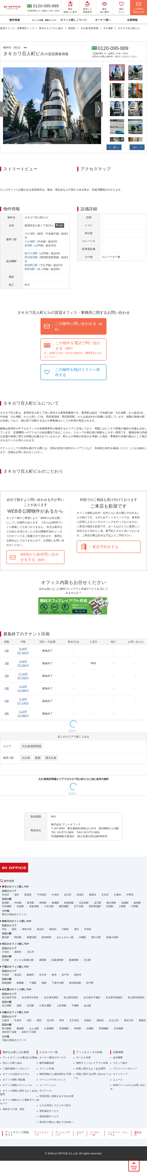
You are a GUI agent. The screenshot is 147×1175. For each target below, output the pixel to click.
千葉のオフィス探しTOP (15, 966)
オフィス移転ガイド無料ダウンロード (18, 1101)
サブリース (45, 1090)
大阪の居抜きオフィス (14, 1040)
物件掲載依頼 (46, 1063)
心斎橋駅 (49, 1028)
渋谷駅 (18, 902)
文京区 (105, 894)
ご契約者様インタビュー (16, 1068)
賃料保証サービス (49, 1111)
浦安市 (77, 974)
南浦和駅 (74, 960)
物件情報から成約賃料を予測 (55, 1074)
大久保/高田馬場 (31, 746)
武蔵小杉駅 (112, 937)
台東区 (117, 894)
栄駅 (19, 1005)
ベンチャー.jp (95, 1133)
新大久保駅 (31, 253)
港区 (16, 894)
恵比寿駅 (111, 902)
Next (99, 109)
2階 (7, 650)
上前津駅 (61, 1005)
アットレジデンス (62, 1133)
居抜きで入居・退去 (14, 1109)
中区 (4, 929)
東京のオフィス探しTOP (15, 886)
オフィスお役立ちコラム (16, 1074)
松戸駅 (90, 982)
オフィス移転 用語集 (14, 1079)
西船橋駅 (7, 982)
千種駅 (75, 1005)
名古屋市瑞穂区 (114, 997)
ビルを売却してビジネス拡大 (55, 1105)
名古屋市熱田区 (136, 997)
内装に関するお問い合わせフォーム (92, 1076)
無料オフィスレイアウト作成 (92, 1063)
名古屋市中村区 (30, 997)
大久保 (26, 757)
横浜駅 (5, 937)
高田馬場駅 (95, 906)
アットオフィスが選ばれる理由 (20, 1057)
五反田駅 (84, 902)
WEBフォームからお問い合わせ (127, 1087)
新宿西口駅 (31, 265)
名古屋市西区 (71, 997)
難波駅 (20, 1028)
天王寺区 (74, 1020)
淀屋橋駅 (64, 1028)
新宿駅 (28, 245)
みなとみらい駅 (65, 937)
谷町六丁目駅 (29, 1032)
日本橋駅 (7, 906)
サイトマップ (120, 1074)
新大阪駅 (7, 1028)
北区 (29, 1020)
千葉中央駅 (58, 982)
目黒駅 (109, 906)
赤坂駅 (20, 906)
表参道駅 (34, 906)
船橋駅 (20, 982)
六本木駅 (49, 906)
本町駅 (77, 1028)
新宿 (37, 757)
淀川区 (50, 1020)
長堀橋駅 (104, 1028)
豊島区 (92, 894)
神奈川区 (27, 929)
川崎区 (65, 929)
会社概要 (118, 1057)
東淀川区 (129, 1020)
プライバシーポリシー (125, 1068)
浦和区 (18, 951)
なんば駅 (34, 1028)
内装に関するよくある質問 (90, 1068)
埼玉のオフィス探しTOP (15, 943)
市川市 (42, 974)
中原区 (88, 929)
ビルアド (80, 1133)
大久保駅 (30, 233)
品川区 (67, 894)
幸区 (76, 929)
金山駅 (87, 1005)
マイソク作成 (46, 1068)
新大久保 (51, 757)
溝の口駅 (96, 937)
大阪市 (5, 1020)
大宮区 (5, 951)
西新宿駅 (30, 268)
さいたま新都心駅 (24, 960)
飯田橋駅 (64, 906)
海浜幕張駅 (75, 982)
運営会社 (138, 1133)
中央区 (55, 894)
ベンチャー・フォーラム (117, 1133)
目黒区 (80, 894)
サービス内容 (83, 1057)
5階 (7, 688)
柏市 (54, 974)
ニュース (118, 1079)
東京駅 (30, 902)
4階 (7, 675)
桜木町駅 (46, 937)
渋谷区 (5, 894)
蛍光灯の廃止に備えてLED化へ (56, 1122)
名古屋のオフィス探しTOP (16, 989)
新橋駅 (55, 902)
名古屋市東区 (51, 997)
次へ (135, 147)
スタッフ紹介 (120, 1063)
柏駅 (44, 982)
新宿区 (28, 894)
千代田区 (41, 894)
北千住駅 (79, 906)
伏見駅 (30, 1005)
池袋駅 (125, 902)
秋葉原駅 (69, 902)
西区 (14, 929)
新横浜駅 (32, 937)
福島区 (100, 1020)
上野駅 (122, 906)
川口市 (30, 951)
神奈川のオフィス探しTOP (16, 921)
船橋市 (30, 974)
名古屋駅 (7, 1005)
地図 (59, 225)
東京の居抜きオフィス (14, 914)
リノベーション (47, 1085)
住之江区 (114, 1020)
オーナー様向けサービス (52, 1057)
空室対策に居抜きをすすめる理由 (55, 1098)
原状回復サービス (49, 1116)
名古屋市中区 (9, 997)
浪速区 (88, 1020)
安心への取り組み (12, 1063)
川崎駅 (82, 937)
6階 (7, 713)
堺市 (61, 1020)
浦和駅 (42, 960)
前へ (115, 147)
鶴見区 (53, 929)
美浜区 (18, 974)
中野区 (130, 894)
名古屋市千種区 (91, 997)
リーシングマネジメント (52, 1079)
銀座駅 (137, 902)
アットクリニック (41, 1133)
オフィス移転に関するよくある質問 (18, 1092)
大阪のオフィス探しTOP (15, 1012)
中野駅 (134, 906)
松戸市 (65, 974)
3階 (7, 663)
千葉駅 (33, 982)
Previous (4, 109)
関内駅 (18, 937)
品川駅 (97, 902)
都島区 (142, 1020)
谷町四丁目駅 (9, 1032)
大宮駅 (5, 960)
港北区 (40, 929)
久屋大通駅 (45, 1005)
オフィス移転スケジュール (17, 1085)
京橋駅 (90, 1028)
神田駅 (42, 902)
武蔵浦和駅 (57, 960)
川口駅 (87, 960)
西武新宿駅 (31, 257)
